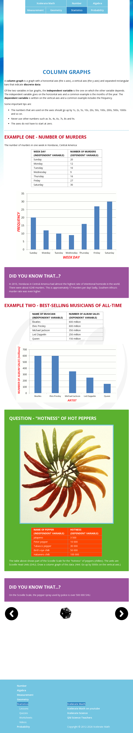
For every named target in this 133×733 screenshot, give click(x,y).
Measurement (35, 10)
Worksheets (25, 717)
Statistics (76, 10)
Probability (97, 10)
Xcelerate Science (77, 713)
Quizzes (23, 713)
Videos (23, 722)
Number (77, 3)
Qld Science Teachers (79, 717)
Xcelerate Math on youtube (83, 708)
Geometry (56, 10)
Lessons (23, 708)
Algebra (97, 3)
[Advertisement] (66, 40)
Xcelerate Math (46, 3)
